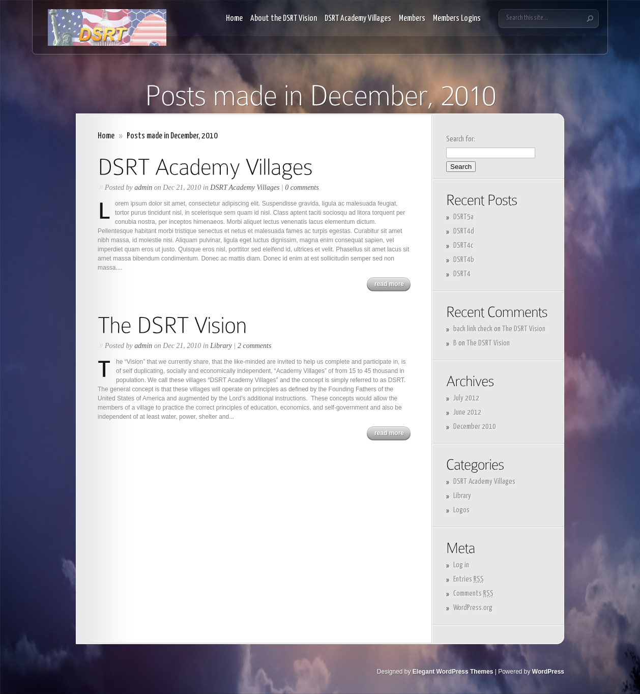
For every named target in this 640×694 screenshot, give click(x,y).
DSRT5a (463, 217)
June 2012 (467, 412)
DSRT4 (462, 274)
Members (412, 18)
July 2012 (466, 398)
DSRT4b (463, 260)
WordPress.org (472, 608)
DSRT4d (463, 231)
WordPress (548, 671)
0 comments (302, 187)
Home (234, 18)
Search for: (460, 139)
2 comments (255, 346)
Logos (461, 510)
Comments (473, 593)
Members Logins (457, 18)
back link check (472, 329)
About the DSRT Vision (283, 18)
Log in (461, 565)
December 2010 (474, 426)
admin (143, 187)
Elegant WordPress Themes (453, 671)
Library (221, 346)
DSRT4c (463, 245)
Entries (468, 579)
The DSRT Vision (523, 329)
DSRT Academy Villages (358, 18)
